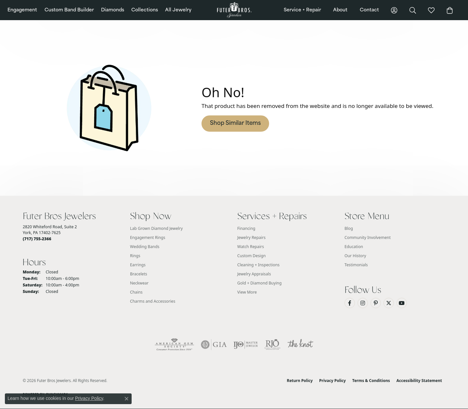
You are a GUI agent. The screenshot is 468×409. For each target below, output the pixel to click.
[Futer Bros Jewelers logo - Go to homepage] (234, 10)
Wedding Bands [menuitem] (144, 246)
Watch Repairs (250, 246)
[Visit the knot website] (300, 344)
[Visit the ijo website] (245, 344)
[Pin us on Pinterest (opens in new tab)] (375, 303)
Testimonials (356, 265)
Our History (355, 255)
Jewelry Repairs (251, 237)
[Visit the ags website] (174, 344)
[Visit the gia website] (214, 344)
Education (353, 246)
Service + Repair (302, 10)
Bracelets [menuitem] (138, 274)
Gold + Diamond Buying (259, 283)
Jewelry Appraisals (254, 274)
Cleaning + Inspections (258, 265)
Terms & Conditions (371, 380)
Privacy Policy (332, 380)
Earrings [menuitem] (138, 265)
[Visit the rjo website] (272, 344)
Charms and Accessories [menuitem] (152, 301)
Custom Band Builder (69, 10)
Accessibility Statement (419, 380)
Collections (144, 10)
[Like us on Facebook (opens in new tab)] (349, 303)
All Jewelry (178, 10)
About (340, 10)
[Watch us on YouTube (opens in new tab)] (401, 303)
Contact (369, 10)
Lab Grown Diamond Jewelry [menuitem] (156, 228)
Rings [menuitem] (135, 255)
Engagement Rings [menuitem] (147, 237)
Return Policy (300, 380)
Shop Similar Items (235, 123)
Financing (246, 228)
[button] (394, 10)
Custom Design (251, 255)
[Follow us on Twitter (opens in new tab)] (389, 303)
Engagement (22, 10)
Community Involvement (367, 237)
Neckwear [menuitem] (139, 283)
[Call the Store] (37, 239)
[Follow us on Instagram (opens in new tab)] (363, 303)
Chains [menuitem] (136, 292)
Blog (348, 228)
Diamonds (112, 10)
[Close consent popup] (126, 399)
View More (247, 292)
